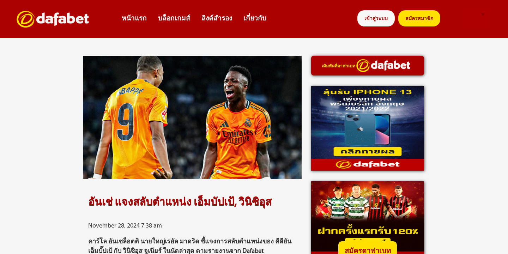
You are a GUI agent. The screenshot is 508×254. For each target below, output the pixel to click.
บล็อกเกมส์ (174, 19)
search (454, 18)
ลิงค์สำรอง (216, 19)
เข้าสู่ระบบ (376, 19)
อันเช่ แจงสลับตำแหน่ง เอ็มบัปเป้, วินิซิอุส (180, 202)
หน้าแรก (134, 19)
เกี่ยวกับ (254, 19)
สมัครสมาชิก (419, 19)
